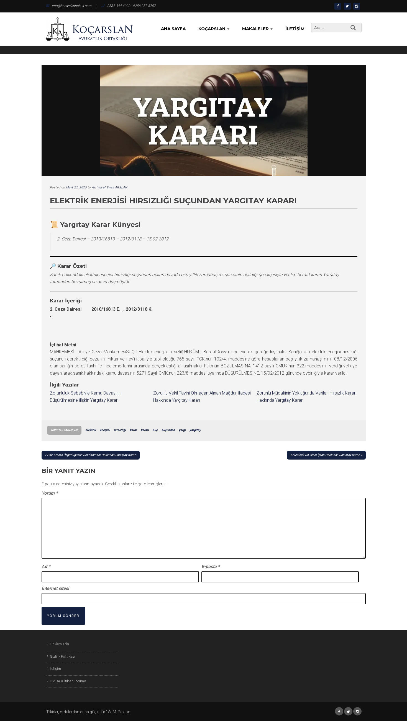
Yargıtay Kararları (64, 430)
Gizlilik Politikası (62, 656)
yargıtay (195, 430)
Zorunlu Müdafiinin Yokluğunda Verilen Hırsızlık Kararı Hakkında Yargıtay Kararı (306, 396)
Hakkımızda (59, 644)
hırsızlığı (120, 430)
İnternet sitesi (55, 588)
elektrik (90, 430)
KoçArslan (213, 28)
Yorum (50, 493)
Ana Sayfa (173, 28)
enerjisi (105, 430)
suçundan (168, 430)
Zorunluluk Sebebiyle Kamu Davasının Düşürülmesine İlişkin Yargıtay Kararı (86, 396)
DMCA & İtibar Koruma (68, 681)
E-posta (210, 566)
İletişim (294, 28)
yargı (182, 430)
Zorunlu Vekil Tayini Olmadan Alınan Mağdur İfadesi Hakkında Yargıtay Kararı (202, 396)
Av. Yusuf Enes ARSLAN (109, 187)
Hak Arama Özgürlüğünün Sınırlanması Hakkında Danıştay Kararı (91, 455)
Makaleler (257, 28)
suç (155, 430)
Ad (46, 566)
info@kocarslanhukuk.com (68, 6)
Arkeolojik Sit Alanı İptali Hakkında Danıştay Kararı (325, 455)
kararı (145, 430)
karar (133, 430)
